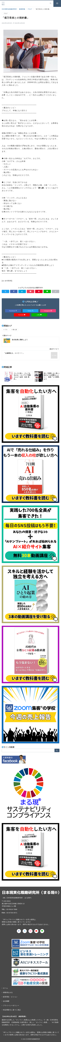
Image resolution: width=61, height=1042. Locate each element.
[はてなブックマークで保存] (22, 291)
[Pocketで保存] (30, 291)
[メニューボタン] (3, 3)
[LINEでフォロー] (42, 931)
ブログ (6, 13)
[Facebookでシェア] (14, 291)
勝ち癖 (15, 329)
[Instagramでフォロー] (30, 931)
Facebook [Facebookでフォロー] (13, 310)
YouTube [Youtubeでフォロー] (21, 314)
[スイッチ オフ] (50, 3)
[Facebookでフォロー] (19, 931)
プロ (6, 329)
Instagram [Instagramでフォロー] (48, 310)
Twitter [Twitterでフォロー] (30, 310)
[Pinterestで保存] (39, 291)
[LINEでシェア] (47, 291)
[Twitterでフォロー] (25, 931)
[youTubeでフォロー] (36, 931)
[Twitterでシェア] (5, 291)
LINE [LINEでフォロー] (39, 314)
